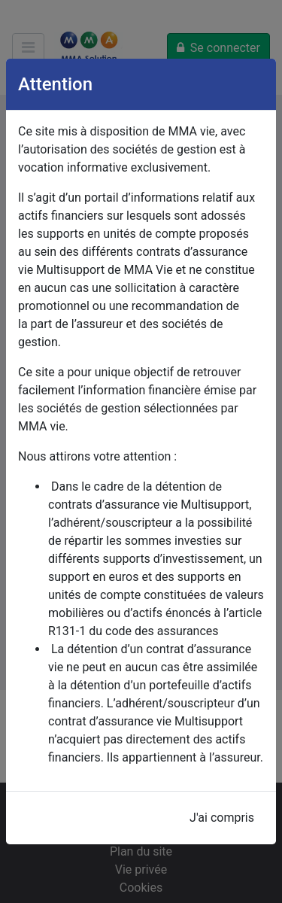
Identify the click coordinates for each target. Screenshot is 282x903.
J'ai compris (222, 817)
